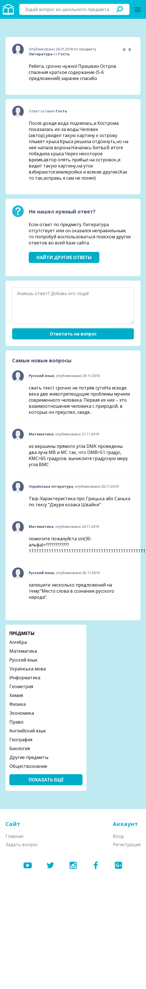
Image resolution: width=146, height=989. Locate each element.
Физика (17, 704)
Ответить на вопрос (73, 334)
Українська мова (27, 669)
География (20, 740)
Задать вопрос (22, 844)
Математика (23, 651)
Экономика (21, 713)
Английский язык (27, 731)
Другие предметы (28, 757)
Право (16, 722)
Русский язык (23, 660)
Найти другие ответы (64, 257)
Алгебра (18, 642)
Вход (118, 836)
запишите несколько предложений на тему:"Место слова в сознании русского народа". (71, 591)
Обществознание (28, 766)
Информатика (24, 678)
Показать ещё (46, 780)
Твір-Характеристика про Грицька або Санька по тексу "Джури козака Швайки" (79, 501)
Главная (14, 836)
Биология (19, 748)
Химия (16, 695)
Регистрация (126, 844)
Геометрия (21, 686)
